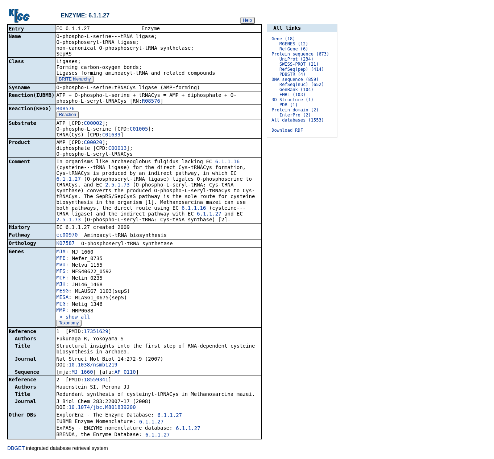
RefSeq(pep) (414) (301, 69)
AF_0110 (125, 373)
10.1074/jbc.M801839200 (102, 408)
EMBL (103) (292, 94)
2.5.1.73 (117, 185)
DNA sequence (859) (295, 79)
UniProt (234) (296, 59)
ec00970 (67, 235)
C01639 (111, 135)
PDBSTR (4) (292, 74)
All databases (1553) (297, 120)
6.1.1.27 (68, 180)
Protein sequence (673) (300, 54)
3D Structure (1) (292, 99)
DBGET (16, 449)
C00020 (93, 143)
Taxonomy (69, 323)
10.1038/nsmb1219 (93, 365)
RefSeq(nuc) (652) (301, 84)
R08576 (151, 101)
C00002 (93, 124)
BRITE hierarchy (75, 79)
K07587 (65, 244)
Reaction (67, 115)
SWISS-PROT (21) (299, 64)
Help (247, 20)
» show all (73, 317)
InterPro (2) (295, 115)
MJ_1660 (82, 373)
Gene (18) (283, 38)
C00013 (117, 149)
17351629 (96, 332)
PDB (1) (288, 104)
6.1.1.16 (227, 162)
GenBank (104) (296, 89)
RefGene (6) (293, 49)
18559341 (96, 380)
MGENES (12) (293, 43)
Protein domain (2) (295, 109)
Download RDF (287, 130)
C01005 (139, 129)
